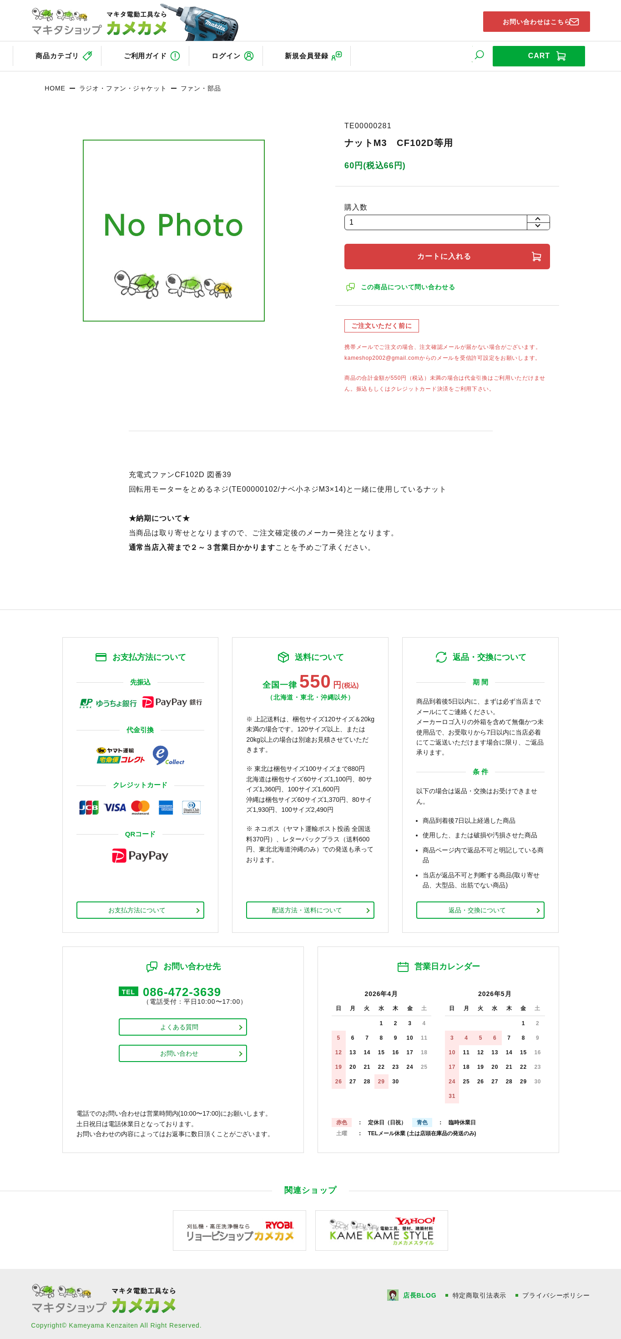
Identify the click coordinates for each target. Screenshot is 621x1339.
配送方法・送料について (307, 906)
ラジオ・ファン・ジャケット (123, 84)
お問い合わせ (179, 1052)
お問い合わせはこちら (529, 20)
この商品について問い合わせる (410, 283)
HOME (55, 84)
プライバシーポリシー (556, 1291)
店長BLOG (418, 1291)
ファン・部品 (201, 84)
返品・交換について (477, 906)
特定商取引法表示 (479, 1291)
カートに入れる (447, 252)
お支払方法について (137, 906)
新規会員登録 (330, 54)
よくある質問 (179, 1025)
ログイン (240, 54)
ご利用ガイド (151, 54)
